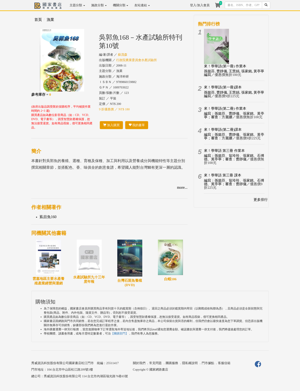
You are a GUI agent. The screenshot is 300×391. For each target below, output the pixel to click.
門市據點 (208, 363)
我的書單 (137, 125)
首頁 (38, 20)
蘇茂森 (122, 54)
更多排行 (261, 200)
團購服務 (172, 363)
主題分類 (77, 5)
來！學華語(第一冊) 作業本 (225, 66)
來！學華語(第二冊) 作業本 (225, 109)
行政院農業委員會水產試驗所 (136, 60)
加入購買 (111, 125)
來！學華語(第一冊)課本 (223, 87)
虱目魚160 (48, 217)
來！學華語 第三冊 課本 (222, 175)
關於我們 (139, 363)
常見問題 (155, 363)
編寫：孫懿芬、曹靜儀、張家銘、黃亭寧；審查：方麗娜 (234, 115)
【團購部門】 (119, 333)
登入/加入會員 (200, 5)
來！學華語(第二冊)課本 (223, 130)
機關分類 (120, 5)
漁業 (50, 20)
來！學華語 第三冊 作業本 (224, 151)
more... (182, 187)
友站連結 (142, 5)
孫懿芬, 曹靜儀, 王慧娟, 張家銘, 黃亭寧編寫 (234, 73)
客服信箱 (224, 363)
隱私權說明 (190, 363)
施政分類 (99, 5)
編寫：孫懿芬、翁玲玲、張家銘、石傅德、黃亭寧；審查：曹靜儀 (234, 157)
